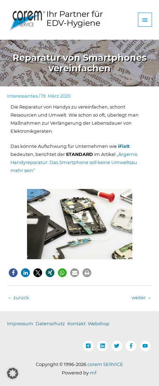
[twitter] (118, 346)
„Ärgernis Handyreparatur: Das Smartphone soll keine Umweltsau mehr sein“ (74, 162)
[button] (13, 272)
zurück (18, 297)
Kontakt (76, 323)
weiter (141, 297)
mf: (93, 372)
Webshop (99, 323)
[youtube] (146, 346)
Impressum (20, 323)
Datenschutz (50, 323)
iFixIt (124, 146)
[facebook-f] (132, 346)
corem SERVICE (105, 364)
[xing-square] (90, 346)
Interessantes (22, 96)
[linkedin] (104, 346)
